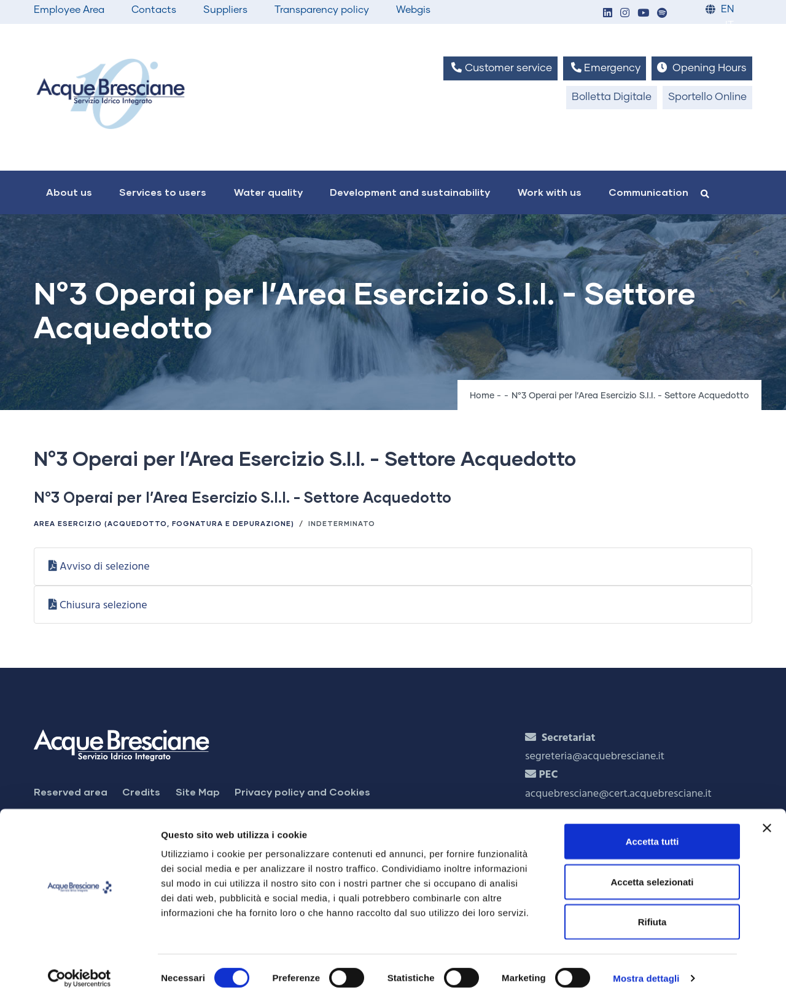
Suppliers (225, 10)
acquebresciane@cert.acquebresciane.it (618, 794)
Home (482, 396)
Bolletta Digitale (612, 97)
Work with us (550, 192)
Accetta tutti (652, 834)
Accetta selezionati (651, 874)
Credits (141, 791)
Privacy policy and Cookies (302, 791)
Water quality (268, 192)
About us (69, 192)
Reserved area (70, 791)
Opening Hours (702, 68)
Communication (648, 192)
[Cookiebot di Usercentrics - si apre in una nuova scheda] (79, 971)
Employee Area (69, 10)
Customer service (500, 68)
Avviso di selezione (105, 567)
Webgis (413, 10)
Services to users (162, 192)
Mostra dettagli (646, 971)
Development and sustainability (410, 192)
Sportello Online (707, 97)
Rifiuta (652, 914)
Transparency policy (321, 10)
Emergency (604, 68)
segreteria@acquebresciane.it (594, 756)
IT (729, 25)
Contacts (153, 10)
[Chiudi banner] (767, 820)
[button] (607, 13)
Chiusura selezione (103, 605)
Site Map (198, 791)
